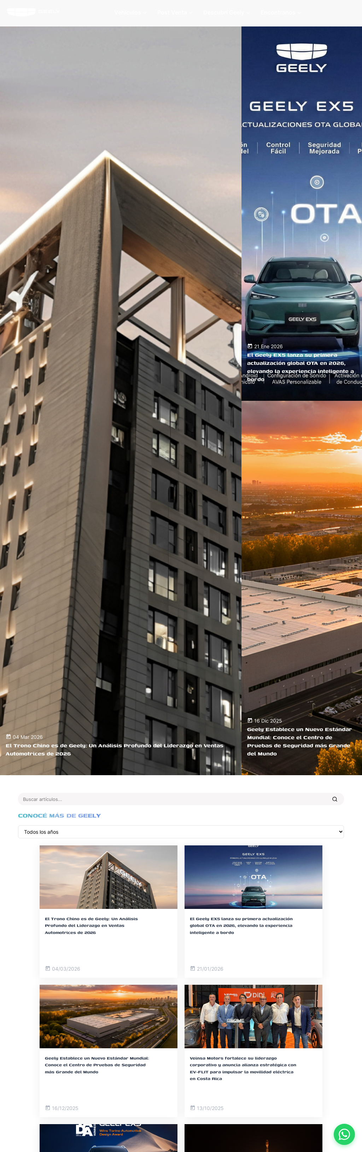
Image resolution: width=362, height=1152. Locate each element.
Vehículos (130, 12)
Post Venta (175, 12)
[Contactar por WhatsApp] (344, 1134)
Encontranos (281, 12)
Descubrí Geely (226, 12)
